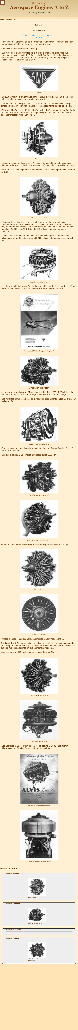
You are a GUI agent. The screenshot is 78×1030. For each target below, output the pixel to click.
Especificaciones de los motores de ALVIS (39, 36)
